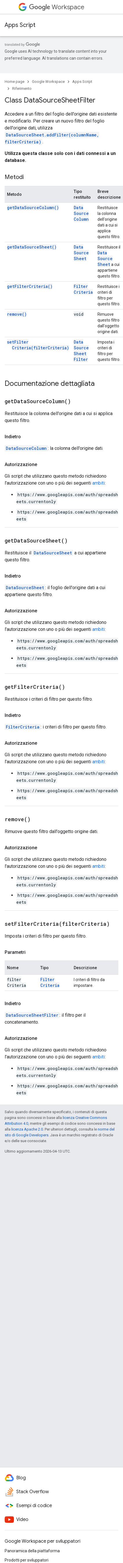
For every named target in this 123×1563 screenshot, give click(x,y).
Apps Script (20, 25)
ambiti (98, 483)
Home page (14, 81)
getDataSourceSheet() (32, 247)
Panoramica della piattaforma (32, 1551)
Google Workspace (48, 81)
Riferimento (22, 88)
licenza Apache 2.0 (27, 1129)
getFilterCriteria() (30, 286)
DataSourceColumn (81, 213)
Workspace (56, 7)
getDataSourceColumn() (33, 207)
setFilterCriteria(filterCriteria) (38, 344)
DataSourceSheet (81, 252)
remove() (17, 314)
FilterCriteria (83, 289)
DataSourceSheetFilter (81, 350)
